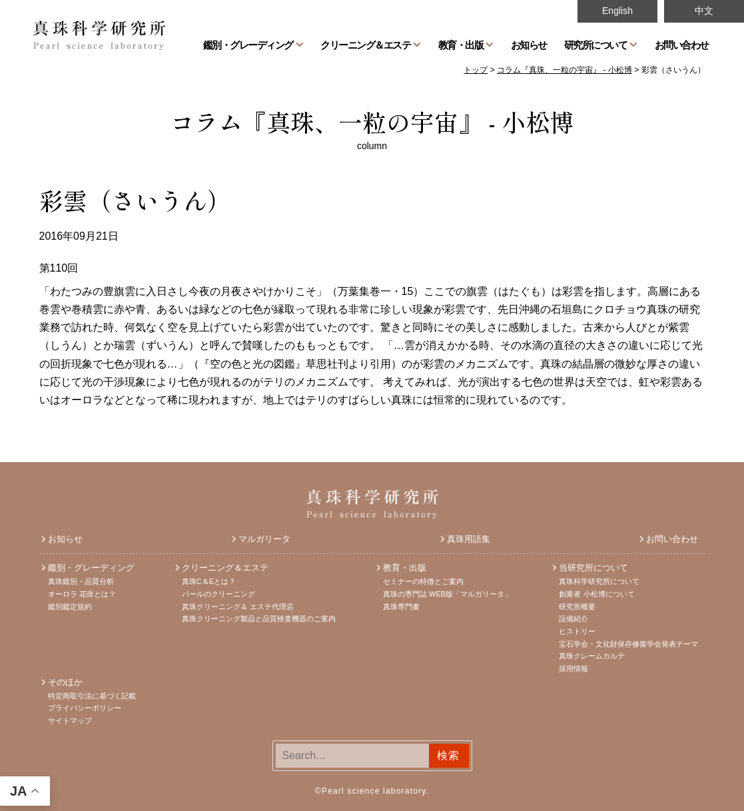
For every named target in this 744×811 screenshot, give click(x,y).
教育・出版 (461, 44)
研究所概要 (577, 607)
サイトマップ (70, 720)
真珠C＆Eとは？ (209, 581)
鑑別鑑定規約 (70, 607)
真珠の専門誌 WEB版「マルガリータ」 (447, 594)
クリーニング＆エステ (365, 44)
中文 (704, 10)
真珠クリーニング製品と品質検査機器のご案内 (259, 619)
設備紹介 (573, 619)
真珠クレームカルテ (592, 656)
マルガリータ (264, 539)
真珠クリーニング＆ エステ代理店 (238, 607)
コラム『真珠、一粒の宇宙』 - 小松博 (372, 121)
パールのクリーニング (218, 594)
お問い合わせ (682, 44)
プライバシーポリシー (84, 708)
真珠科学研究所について (599, 581)
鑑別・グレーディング (248, 44)
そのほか (65, 682)
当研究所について (593, 568)
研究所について (595, 44)
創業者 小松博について (596, 594)
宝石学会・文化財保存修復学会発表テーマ (628, 644)
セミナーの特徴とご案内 (423, 581)
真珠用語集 (468, 539)
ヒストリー (577, 631)
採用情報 (573, 669)
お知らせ (529, 44)
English (617, 10)
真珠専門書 (401, 607)
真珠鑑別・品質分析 (81, 581)
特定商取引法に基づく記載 (92, 696)
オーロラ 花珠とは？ (82, 594)
